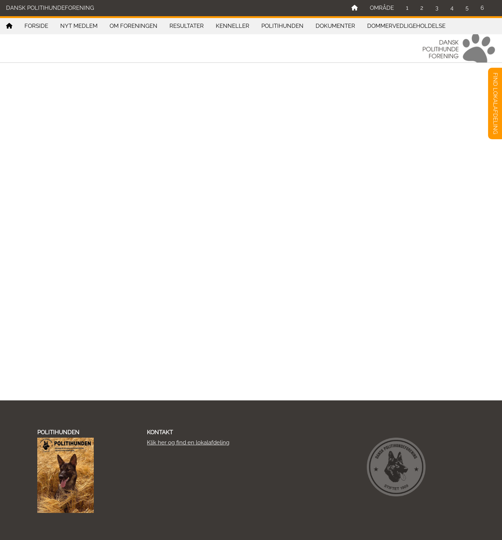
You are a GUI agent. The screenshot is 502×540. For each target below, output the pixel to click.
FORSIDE (36, 26)
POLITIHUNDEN (282, 26)
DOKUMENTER (335, 26)
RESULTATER (186, 26)
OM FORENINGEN (133, 26)
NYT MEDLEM (79, 26)
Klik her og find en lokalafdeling (188, 442)
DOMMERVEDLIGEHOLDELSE (406, 26)
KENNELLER (232, 26)
